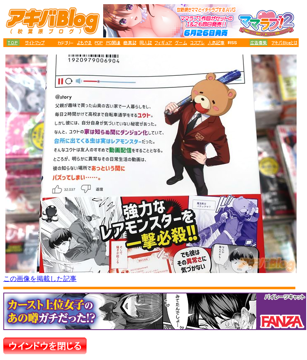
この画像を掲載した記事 (40, 278)
